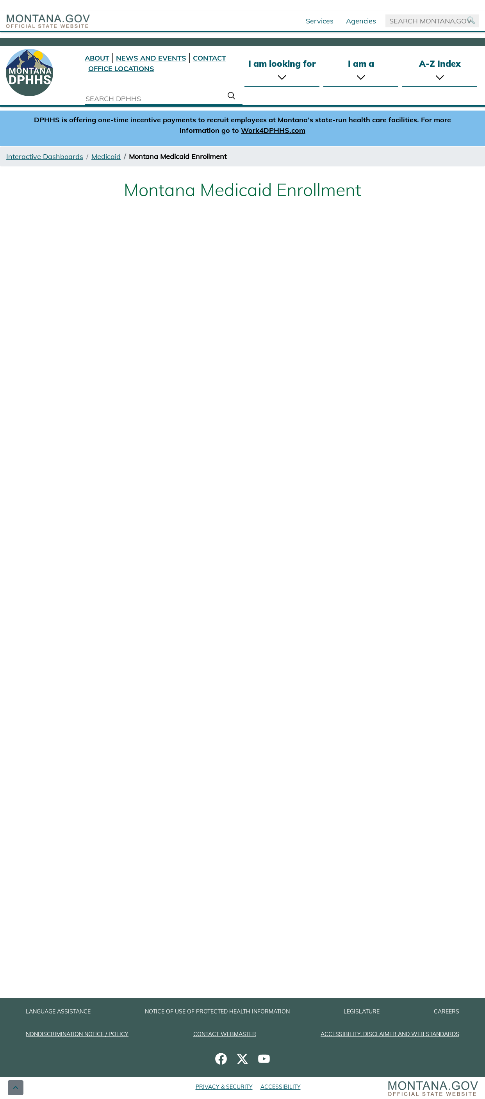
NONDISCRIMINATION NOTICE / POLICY (77, 1034)
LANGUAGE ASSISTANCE (58, 1011)
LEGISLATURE (362, 1011)
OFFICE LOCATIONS (121, 68)
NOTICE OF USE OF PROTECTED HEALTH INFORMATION (217, 1011)
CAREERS (446, 1011)
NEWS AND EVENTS (151, 58)
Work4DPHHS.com (273, 130)
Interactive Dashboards (44, 156)
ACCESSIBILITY (280, 1086)
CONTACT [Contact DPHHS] (209, 58)
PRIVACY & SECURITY (224, 1086)
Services (319, 20)
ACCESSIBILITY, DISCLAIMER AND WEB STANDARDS (390, 1034)
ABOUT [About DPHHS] (97, 58)
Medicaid (106, 156)
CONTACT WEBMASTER (224, 1034)
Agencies (361, 20)
